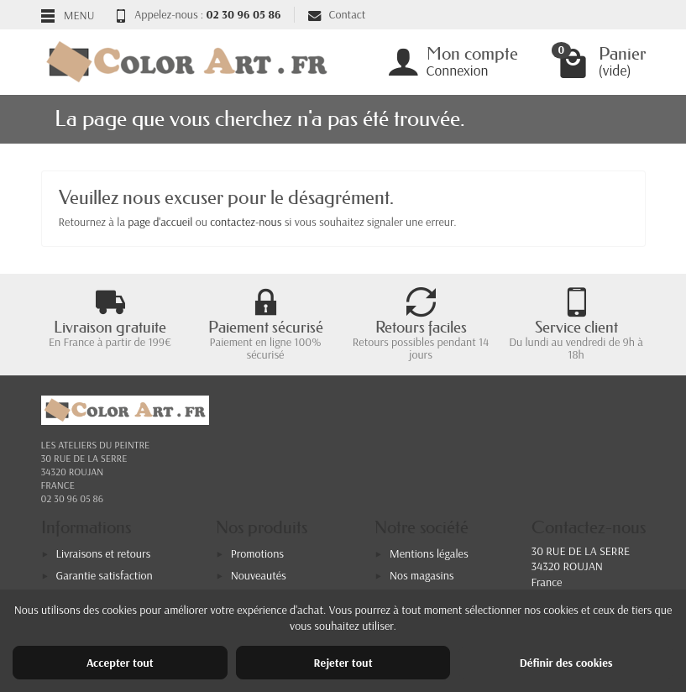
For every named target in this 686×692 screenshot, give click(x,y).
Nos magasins (422, 575)
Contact (336, 14)
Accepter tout (120, 662)
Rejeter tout (342, 662)
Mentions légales (429, 553)
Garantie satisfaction (104, 575)
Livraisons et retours (103, 553)
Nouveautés (258, 575)
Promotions (257, 553)
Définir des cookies (566, 662)
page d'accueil (160, 221)
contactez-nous (245, 221)
